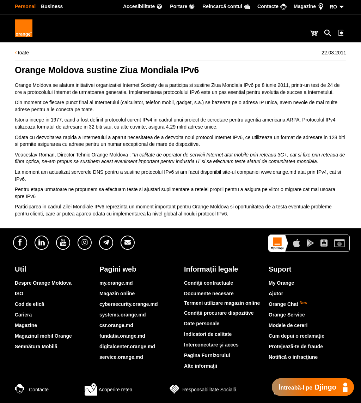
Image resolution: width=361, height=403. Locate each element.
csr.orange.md (116, 325)
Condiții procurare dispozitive (219, 313)
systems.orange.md (122, 315)
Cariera (23, 315)
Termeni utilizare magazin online (222, 303)
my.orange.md (116, 283)
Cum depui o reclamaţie (296, 336)
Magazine (26, 325)
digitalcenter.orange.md (127, 346)
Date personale (201, 323)
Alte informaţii (200, 366)
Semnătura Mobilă (36, 346)
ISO (19, 293)
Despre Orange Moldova (43, 283)
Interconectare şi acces (211, 345)
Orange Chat (288, 304)
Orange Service (287, 315)
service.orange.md (121, 357)
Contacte (32, 389)
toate (22, 52)
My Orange (281, 283)
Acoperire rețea (109, 389)
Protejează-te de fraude (296, 346)
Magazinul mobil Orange (43, 336)
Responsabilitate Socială (202, 389)
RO (333, 7)
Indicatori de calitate (208, 334)
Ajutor (276, 293)
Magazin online (117, 293)
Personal (25, 6)
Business (52, 6)
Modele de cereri (288, 325)
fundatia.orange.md (122, 336)
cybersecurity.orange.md (128, 304)
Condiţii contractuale (208, 283)
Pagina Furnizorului (207, 355)
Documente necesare (209, 293)
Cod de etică (29, 304)
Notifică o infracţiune (293, 357)
